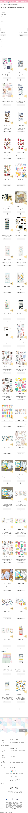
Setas (1, 49)
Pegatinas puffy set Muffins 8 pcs (20, 156)
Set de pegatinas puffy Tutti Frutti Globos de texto (21, 560)
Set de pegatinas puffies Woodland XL (20, 129)
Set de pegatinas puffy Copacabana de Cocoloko (21, 290)
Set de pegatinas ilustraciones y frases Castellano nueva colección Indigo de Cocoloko (7, 698)
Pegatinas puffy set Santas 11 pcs (7, 156)
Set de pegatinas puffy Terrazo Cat (21, 236)
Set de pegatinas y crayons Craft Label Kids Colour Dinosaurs (21, 477)
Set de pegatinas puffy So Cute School (7, 397)
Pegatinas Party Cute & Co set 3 (7, 263)
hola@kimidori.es (15, 780)
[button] (7, 80)
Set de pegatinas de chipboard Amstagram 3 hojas (20, 424)
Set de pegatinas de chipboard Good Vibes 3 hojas (7, 533)
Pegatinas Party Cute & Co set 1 (7, 290)
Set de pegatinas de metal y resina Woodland (7, 343)
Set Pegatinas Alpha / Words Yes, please (7, 209)
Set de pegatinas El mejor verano (21, 182)
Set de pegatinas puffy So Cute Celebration (7, 370)
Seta (1, 46)
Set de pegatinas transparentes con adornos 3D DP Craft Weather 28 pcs (20, 698)
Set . (1, 41)
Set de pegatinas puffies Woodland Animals (20, 102)
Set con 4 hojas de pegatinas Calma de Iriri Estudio (7, 587)
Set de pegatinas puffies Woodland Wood (7, 129)
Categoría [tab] (2, 10)
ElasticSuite (10, 812)
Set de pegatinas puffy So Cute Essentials (21, 343)
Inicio (1, 4)
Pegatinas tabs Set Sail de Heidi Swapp (7, 236)
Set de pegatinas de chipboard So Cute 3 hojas (21, 505)
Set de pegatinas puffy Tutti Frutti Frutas (21, 397)
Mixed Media (3, 14)
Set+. (1, 51)
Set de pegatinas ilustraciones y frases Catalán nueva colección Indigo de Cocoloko (20, 670)
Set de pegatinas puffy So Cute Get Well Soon (7, 560)
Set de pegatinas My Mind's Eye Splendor (7, 316)
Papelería (3, 16)
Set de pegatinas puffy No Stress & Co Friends (21, 450)
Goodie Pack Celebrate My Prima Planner (7, 75)
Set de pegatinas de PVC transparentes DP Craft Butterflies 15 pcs (7, 614)
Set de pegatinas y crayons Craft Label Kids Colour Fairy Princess (20, 587)
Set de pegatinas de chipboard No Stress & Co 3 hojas (7, 642)
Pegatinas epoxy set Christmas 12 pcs (7, 182)
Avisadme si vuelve (20, 453)
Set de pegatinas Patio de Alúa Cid (21, 209)
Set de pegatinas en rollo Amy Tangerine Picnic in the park (20, 642)
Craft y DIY (3, 21)
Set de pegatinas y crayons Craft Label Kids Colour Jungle (7, 477)
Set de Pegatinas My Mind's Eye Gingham (21, 316)
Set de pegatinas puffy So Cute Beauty (21, 370)
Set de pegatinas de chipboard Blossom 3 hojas (7, 450)
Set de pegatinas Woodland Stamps (21, 75)
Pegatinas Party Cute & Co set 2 (20, 263)
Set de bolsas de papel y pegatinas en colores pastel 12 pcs (7, 670)
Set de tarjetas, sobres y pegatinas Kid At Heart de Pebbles (21, 614)
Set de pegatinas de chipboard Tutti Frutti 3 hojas (20, 533)
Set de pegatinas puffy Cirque (7, 101)
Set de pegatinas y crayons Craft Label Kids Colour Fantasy (7, 505)
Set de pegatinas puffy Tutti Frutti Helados (7, 424)
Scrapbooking (3, 12)
